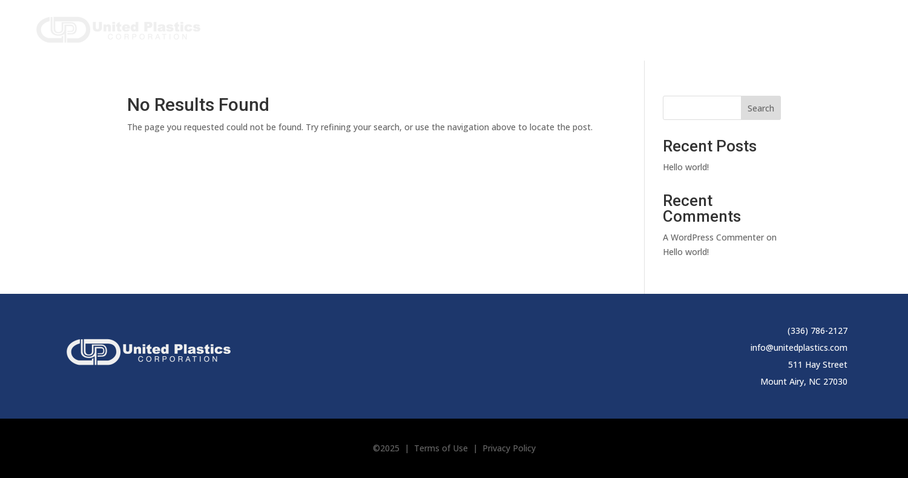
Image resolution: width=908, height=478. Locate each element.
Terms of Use (441, 448)
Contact (857, 27)
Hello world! (686, 167)
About (571, 27)
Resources (797, 27)
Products (506, 27)
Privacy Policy (509, 448)
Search (761, 108)
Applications (726, 27)
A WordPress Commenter (713, 237)
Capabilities (640, 27)
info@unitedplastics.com (799, 347)
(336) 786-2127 (817, 330)
